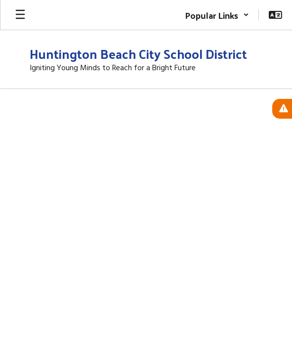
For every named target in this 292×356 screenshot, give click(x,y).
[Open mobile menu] (20, 15)
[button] (217, 15)
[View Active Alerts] (282, 109)
